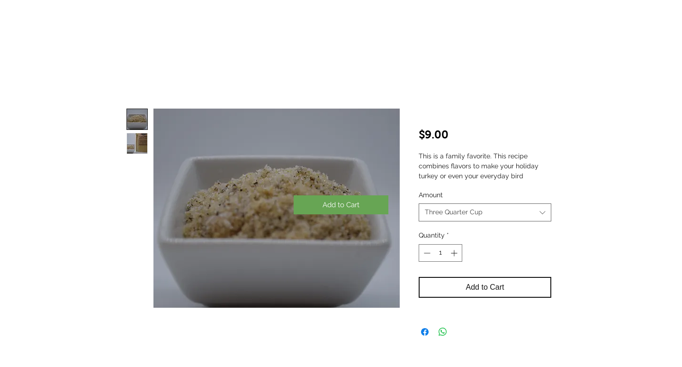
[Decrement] (426, 253)
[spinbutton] (440, 253)
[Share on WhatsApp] (443, 332)
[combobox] (485, 212)
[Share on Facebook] (425, 332)
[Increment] (455, 253)
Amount (431, 195)
